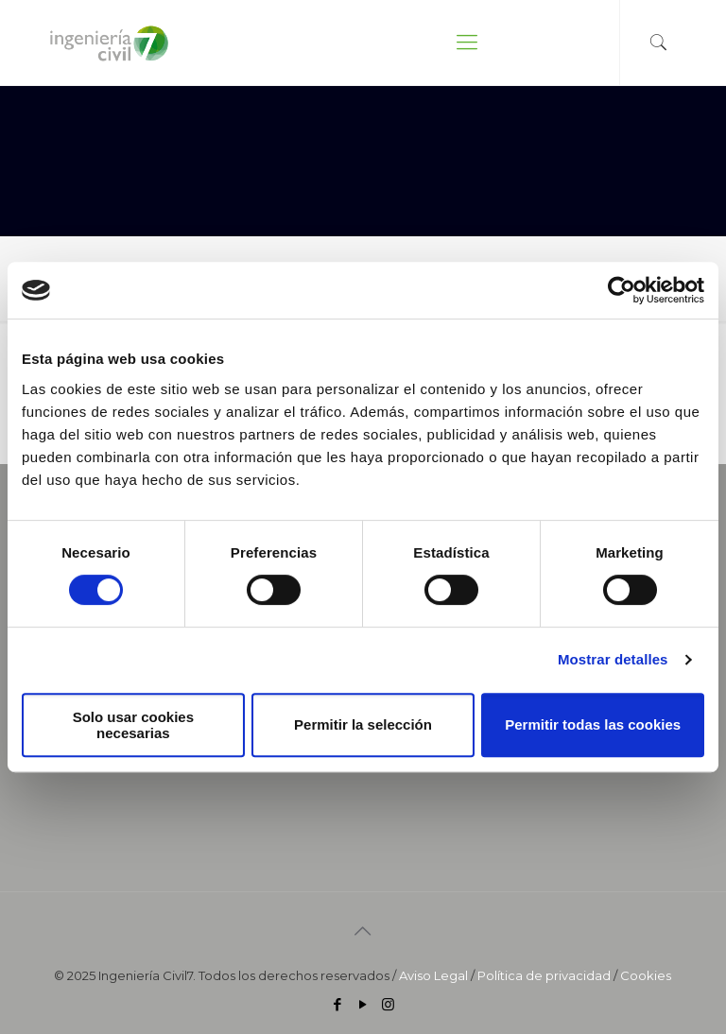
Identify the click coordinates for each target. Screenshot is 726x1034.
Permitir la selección (363, 724)
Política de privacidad (544, 975)
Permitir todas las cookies (593, 724)
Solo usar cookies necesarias (133, 725)
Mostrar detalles (613, 659)
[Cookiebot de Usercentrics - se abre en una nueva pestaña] (621, 290)
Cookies (645, 975)
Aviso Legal (433, 975)
